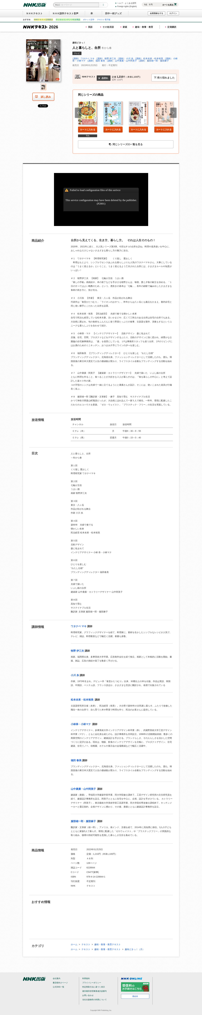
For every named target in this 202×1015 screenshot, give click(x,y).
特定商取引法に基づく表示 (93, 987)
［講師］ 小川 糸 (125, 58)
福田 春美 (76, 760)
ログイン (173, 13)
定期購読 (171, 27)
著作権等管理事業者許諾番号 (94, 991)
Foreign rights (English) (127, 6)
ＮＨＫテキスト (34, 13)
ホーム (74, 944)
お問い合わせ (88, 995)
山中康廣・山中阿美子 (84, 789)
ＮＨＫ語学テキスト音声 (65, 13)
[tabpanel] (43, 61)
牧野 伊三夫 (77, 650)
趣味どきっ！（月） (135, 949)
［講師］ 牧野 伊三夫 (105, 58)
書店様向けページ (60, 983)
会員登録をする (156, 13)
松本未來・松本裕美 (82, 699)
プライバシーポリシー (91, 983)
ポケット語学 (88, 20)
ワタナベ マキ (78, 626)
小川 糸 (75, 675)
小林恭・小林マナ (81, 724)
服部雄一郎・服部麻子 (84, 821)
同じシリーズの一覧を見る (126, 144)
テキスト (85, 944)
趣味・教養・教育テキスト (107, 944)
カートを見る (169, 5)
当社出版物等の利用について (94, 1000)
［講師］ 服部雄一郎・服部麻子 (153, 60)
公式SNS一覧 (58, 987)
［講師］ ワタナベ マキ (82, 58)
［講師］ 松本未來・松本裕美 (149, 58)
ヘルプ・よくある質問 (126, 3)
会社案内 (56, 978)
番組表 (135, 996)
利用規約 (86, 978)
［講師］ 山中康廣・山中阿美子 (122, 60)
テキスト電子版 (103, 20)
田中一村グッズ (113, 13)
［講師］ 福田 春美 (95, 60)
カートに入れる (87, 129)
